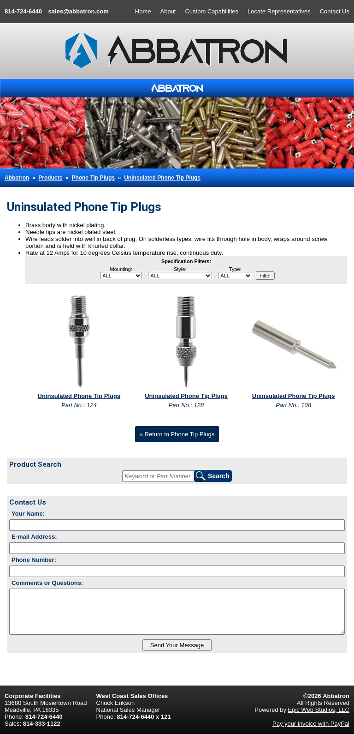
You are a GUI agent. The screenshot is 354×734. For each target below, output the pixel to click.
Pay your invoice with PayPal (310, 723)
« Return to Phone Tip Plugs (177, 434)
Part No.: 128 (186, 405)
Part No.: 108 (293, 405)
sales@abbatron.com (78, 11)
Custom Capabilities (211, 11)
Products (50, 177)
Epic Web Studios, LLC (318, 709)
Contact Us (334, 11)
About (168, 11)
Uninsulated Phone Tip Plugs (162, 177)
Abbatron (17, 177)
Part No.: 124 (79, 405)
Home (143, 11)
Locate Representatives (279, 11)
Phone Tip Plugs (93, 177)
